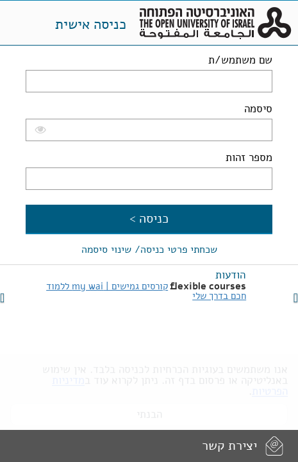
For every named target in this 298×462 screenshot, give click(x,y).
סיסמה (258, 108)
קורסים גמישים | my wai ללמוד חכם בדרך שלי (146, 291)
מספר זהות (249, 157)
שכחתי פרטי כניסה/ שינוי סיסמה (149, 250)
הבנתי (149, 409)
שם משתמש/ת (240, 60)
